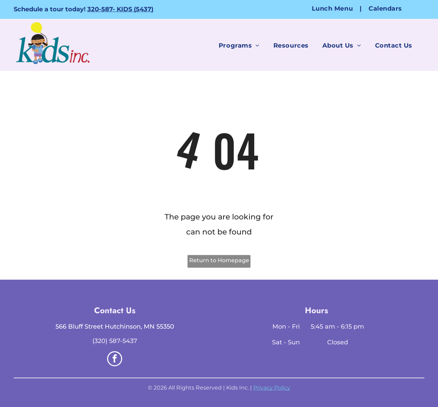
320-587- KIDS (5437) (120, 9)
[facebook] (114, 359)
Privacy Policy (271, 387)
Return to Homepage (219, 260)
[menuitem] (333, 8)
